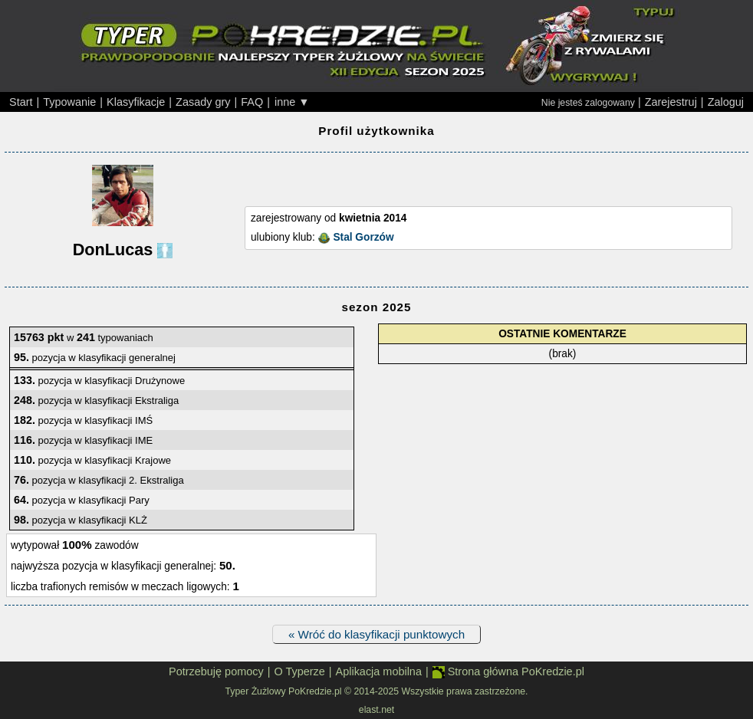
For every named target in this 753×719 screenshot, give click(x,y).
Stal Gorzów (363, 237)
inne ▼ (292, 102)
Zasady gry (203, 102)
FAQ (252, 102)
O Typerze (299, 671)
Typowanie (69, 102)
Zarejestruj (671, 102)
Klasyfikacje (136, 102)
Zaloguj (726, 102)
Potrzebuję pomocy (216, 671)
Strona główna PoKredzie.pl (508, 671)
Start (21, 102)
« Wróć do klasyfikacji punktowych (376, 634)
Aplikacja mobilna (379, 671)
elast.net (376, 709)
